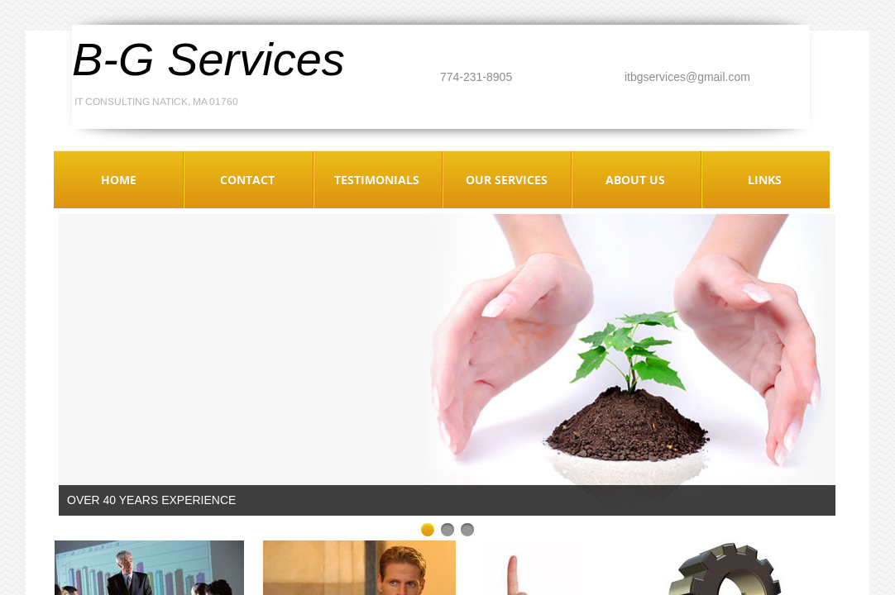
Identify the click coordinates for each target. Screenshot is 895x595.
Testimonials (376, 180)
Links (765, 180)
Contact (247, 180)
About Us (635, 180)
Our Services (507, 180)
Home (118, 180)
